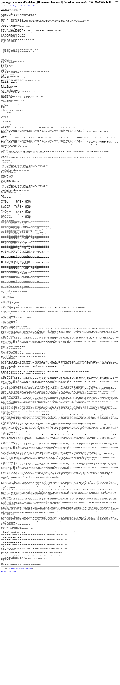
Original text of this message (8, 682)
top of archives (22, 5)
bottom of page (13, 5)
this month (31, 5)
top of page (12, 679)
